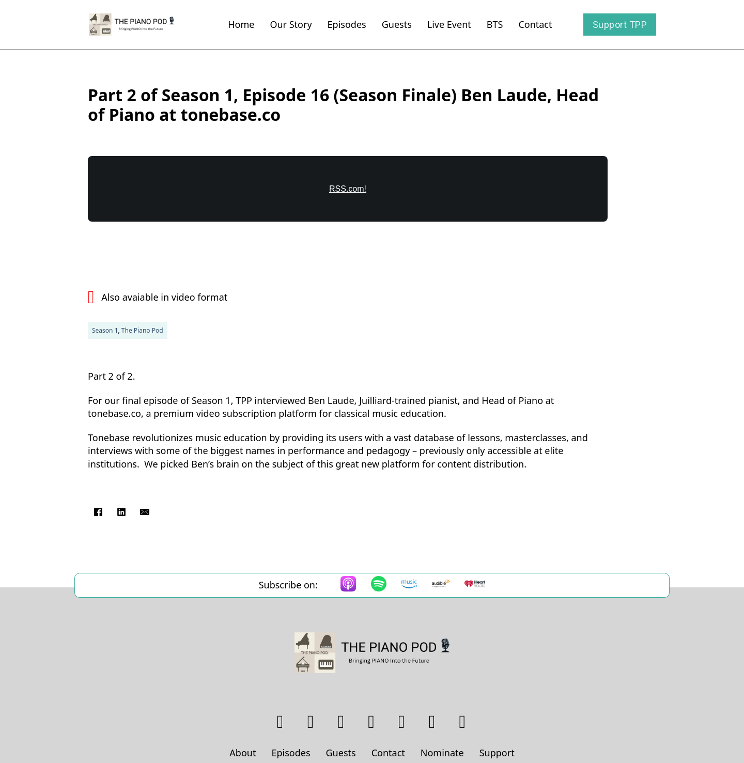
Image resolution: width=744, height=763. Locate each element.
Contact (535, 24)
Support (497, 752)
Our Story (291, 24)
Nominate (442, 752)
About (242, 752)
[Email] (144, 512)
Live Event (449, 24)
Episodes (347, 24)
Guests (397, 24)
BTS (495, 24)
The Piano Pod (142, 330)
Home (241, 24)
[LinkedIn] (121, 512)
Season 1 (105, 330)
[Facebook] (98, 512)
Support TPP (620, 24)
